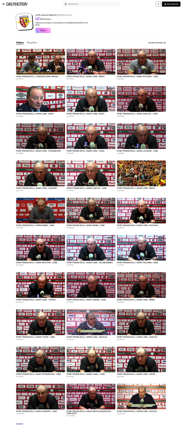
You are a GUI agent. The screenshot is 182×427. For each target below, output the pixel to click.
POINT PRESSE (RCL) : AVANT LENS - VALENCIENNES (90, 263)
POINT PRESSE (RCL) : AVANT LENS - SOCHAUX (137, 225)
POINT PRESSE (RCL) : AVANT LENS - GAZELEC (137, 337)
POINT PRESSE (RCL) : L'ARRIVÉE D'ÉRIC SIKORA (37, 77)
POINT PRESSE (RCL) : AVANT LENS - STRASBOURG (38, 151)
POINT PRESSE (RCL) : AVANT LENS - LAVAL (86, 151)
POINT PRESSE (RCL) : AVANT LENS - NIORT (85, 114)
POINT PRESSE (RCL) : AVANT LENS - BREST (86, 77)
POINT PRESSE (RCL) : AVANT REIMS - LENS (86, 225)
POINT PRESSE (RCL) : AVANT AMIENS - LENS (86, 300)
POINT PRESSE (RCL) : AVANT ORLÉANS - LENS (137, 263)
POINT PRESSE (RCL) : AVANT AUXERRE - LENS (36, 411)
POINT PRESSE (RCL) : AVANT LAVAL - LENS (86, 374)
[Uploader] (158, 4)
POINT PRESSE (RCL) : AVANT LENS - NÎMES (136, 300)
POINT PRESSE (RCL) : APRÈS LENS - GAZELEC (87, 337)
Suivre (43, 30)
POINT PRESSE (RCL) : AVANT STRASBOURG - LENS (38, 374)
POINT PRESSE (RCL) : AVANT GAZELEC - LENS (137, 114)
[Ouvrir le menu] (4, 4)
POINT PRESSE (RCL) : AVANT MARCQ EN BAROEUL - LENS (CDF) (89, 412)
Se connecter (171, 4)
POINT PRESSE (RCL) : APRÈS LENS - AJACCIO (137, 411)
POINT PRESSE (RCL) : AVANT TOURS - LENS (35, 337)
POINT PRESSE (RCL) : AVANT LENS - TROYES (35, 300)
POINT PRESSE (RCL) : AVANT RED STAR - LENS (36, 263)
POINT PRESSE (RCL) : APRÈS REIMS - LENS (35, 225)
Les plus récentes (157, 42)
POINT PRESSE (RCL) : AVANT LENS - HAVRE (136, 374)
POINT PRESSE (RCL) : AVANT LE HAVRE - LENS (137, 151)
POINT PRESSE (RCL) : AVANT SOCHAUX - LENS (137, 77)
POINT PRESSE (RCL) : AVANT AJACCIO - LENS (87, 188)
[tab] (20, 42)
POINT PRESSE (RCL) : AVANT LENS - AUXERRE (36, 188)
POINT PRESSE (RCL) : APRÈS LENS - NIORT (35, 114)
